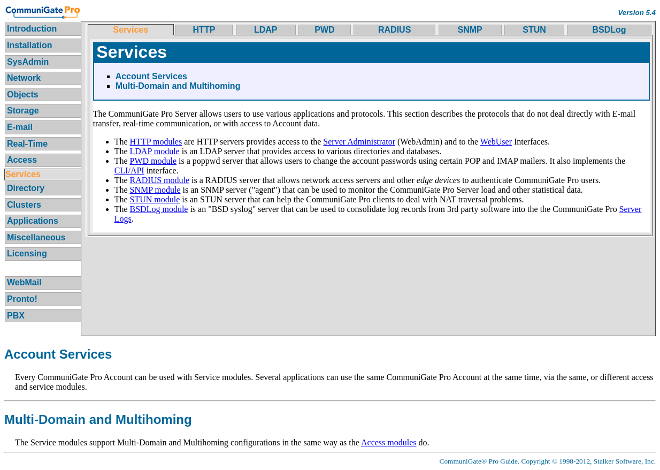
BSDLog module (159, 209)
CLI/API (129, 170)
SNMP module (155, 189)
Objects (23, 94)
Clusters (24, 204)
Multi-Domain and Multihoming (178, 85)
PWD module (153, 160)
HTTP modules (156, 141)
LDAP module (155, 151)
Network (24, 77)
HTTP (204, 29)
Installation (29, 45)
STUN (534, 29)
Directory (25, 188)
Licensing (27, 253)
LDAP (266, 29)
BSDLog (609, 29)
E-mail (20, 127)
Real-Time (27, 143)
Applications (32, 220)
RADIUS (394, 29)
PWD (324, 29)
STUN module (155, 199)
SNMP (470, 29)
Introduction (32, 28)
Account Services (151, 76)
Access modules (389, 442)
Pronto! (22, 299)
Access (22, 159)
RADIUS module (160, 180)
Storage (23, 110)
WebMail (24, 282)
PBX (16, 315)
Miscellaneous (36, 237)
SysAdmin (28, 61)
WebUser (496, 141)
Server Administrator (359, 141)
